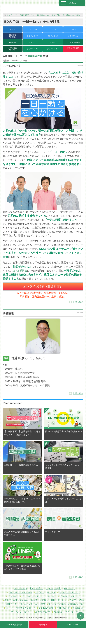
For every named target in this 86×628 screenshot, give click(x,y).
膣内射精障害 (19, 270)
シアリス (73, 29)
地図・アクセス (58, 600)
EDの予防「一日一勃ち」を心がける (66, 15)
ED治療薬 (12, 36)
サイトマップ (71, 612)
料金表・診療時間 (39, 600)
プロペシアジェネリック (33, 596)
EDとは (12, 29)
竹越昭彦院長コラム (27, 15)
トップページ (12, 15)
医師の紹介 (77, 608)
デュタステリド (53, 49)
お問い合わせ (62, 608)
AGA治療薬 (12, 49)
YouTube (57, 612)
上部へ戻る (78, 302)
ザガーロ (53, 42)
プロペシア (33, 42)
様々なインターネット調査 (32, 604)
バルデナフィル (53, 36)
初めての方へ (36, 588)
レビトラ (53, 29)
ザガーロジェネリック (70, 596)
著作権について (42, 612)
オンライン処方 (53, 588)
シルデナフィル (33, 36)
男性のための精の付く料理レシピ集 (66, 604)
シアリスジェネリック (69, 592)
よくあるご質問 (45, 608)
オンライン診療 (73, 48)
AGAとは (12, 42)
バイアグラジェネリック (20, 592)
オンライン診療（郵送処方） (43, 286)
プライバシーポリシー (21, 612)
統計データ (11, 604)
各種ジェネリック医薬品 (16, 600)
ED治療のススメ (43, 15)
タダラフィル (73, 36)
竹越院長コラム (76, 600)
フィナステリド (33, 49)
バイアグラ (33, 29)
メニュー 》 (71, 2)
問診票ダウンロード (25, 608)
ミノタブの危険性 (73, 42)
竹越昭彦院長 (35, 56)
